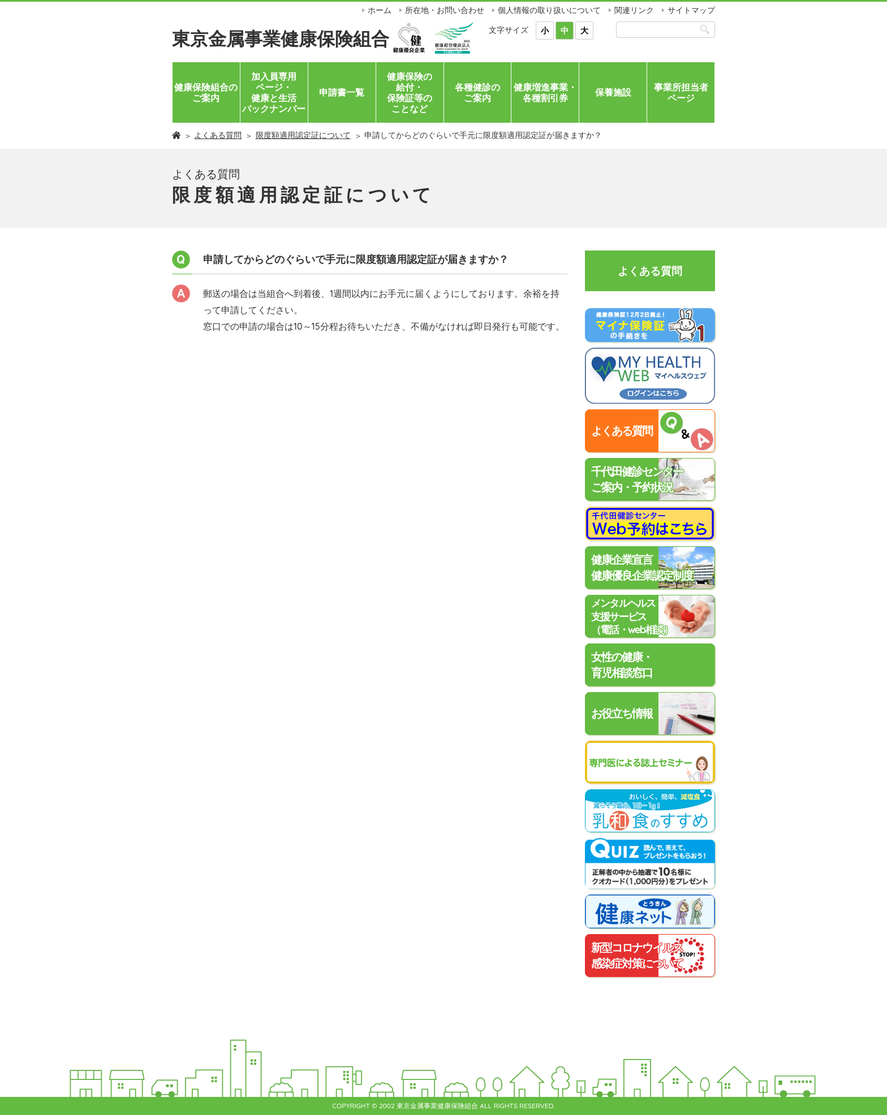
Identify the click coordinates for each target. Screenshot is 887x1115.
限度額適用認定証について (303, 135)
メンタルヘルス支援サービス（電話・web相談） (632, 616)
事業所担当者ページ (681, 92)
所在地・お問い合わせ (444, 10)
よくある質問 (218, 135)
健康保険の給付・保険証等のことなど (409, 93)
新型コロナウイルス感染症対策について (637, 955)
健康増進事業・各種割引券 (545, 92)
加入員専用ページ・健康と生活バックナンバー (273, 93)
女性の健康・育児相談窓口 (621, 665)
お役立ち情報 (621, 713)
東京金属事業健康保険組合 (280, 38)
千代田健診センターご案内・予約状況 (637, 479)
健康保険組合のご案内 (206, 92)
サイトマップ (691, 10)
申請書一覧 (341, 92)
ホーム (379, 10)
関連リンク (634, 10)
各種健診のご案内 (477, 92)
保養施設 (613, 92)
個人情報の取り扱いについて (549, 10)
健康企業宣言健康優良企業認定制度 (642, 567)
